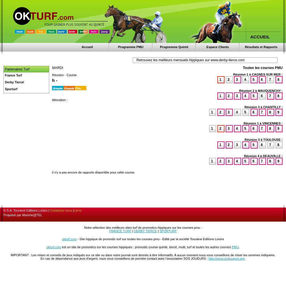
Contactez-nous (61, 210)
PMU (235, 247)
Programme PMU (131, 47)
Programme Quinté (174, 47)
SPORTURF (168, 231)
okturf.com (69, 239)
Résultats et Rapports (261, 47)
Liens (77, 210)
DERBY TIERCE (145, 231)
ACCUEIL (260, 36)
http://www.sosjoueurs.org (226, 258)
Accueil (87, 47)
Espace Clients (217, 47)
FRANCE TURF (120, 231)
